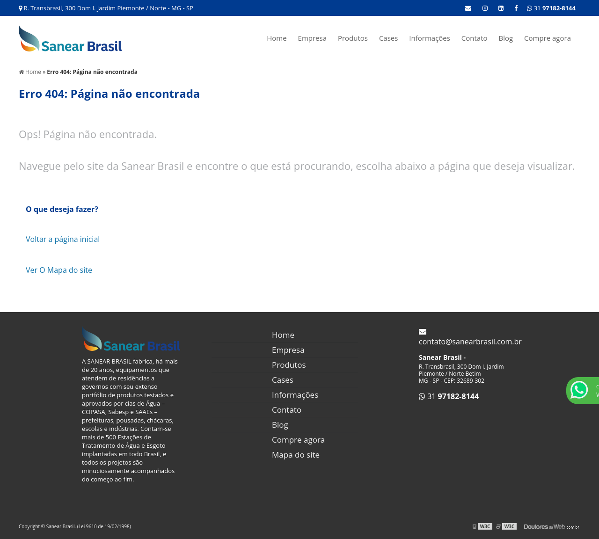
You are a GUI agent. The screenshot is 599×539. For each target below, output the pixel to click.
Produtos (353, 38)
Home (276, 38)
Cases (388, 38)
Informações (429, 38)
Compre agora (547, 38)
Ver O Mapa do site (59, 270)
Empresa (312, 38)
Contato (474, 38)
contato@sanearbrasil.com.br (470, 337)
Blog (505, 38)
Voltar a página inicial (63, 239)
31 (551, 8)
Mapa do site (296, 454)
